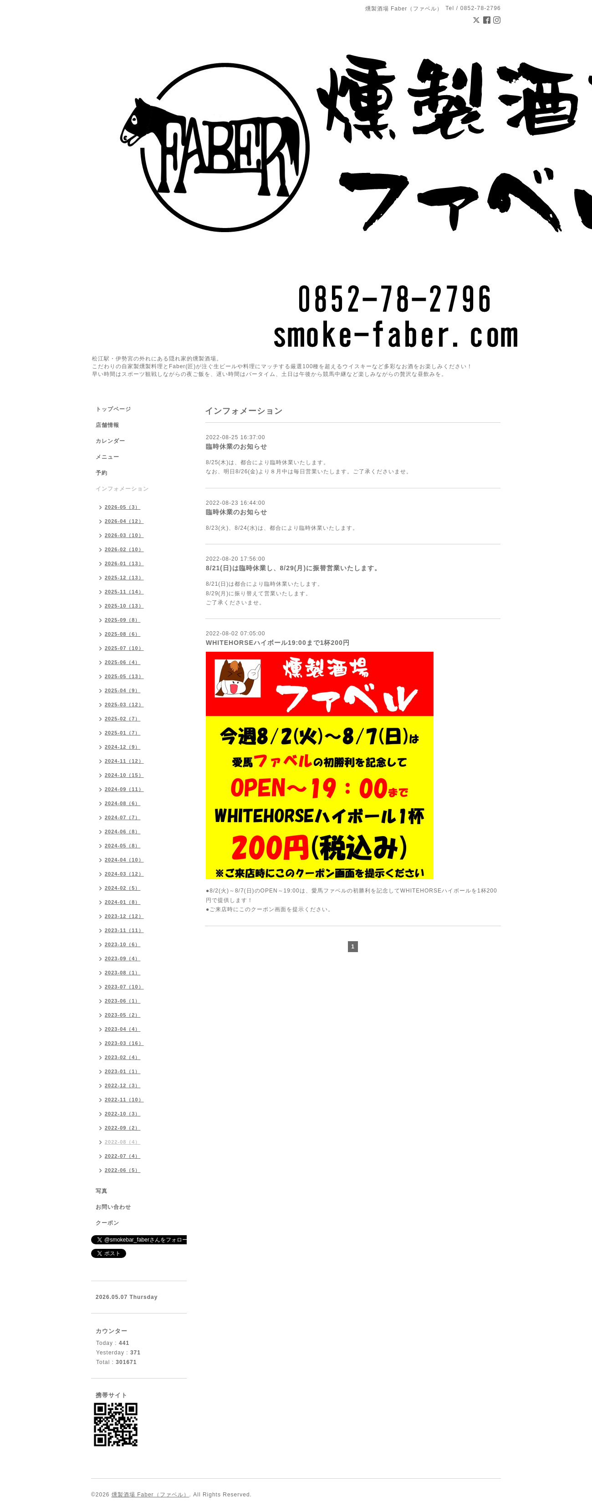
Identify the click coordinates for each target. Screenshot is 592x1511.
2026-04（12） (124, 521)
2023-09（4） (123, 958)
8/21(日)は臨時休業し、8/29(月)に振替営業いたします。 (293, 568)
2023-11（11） (124, 930)
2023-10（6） (123, 944)
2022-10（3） (123, 1113)
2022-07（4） (123, 1156)
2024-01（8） (123, 902)
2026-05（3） (123, 507)
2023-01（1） (123, 1071)
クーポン (107, 1223)
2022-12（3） (123, 1085)
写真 (101, 1191)
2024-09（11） (124, 789)
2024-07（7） (123, 817)
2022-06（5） (123, 1170)
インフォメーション (122, 489)
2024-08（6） (123, 803)
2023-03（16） (124, 1043)
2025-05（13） (124, 676)
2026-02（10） (124, 549)
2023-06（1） (123, 1001)
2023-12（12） (124, 916)
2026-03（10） (124, 535)
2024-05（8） (123, 845)
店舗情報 (107, 425)
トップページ (113, 409)
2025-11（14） (124, 591)
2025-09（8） (123, 620)
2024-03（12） (124, 874)
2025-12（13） (124, 577)
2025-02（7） (123, 718)
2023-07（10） (124, 986)
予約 (101, 473)
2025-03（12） (124, 704)
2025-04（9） (123, 690)
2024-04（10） (124, 859)
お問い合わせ (113, 1207)
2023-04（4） (123, 1029)
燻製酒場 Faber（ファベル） (150, 1494)
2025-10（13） (124, 605)
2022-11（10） (124, 1099)
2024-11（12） (124, 761)
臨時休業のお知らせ (236, 446)
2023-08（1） (123, 972)
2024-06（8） (123, 831)
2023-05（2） (123, 1015)
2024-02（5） (123, 888)
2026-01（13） (124, 563)
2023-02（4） (123, 1057)
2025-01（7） (123, 732)
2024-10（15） (124, 775)
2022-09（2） (123, 1128)
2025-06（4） (123, 662)
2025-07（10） (124, 648)
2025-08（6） (123, 634)
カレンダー (110, 441)
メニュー (107, 457)
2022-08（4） (123, 1142)
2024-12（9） (123, 747)
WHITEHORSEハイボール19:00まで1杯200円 (278, 642)
